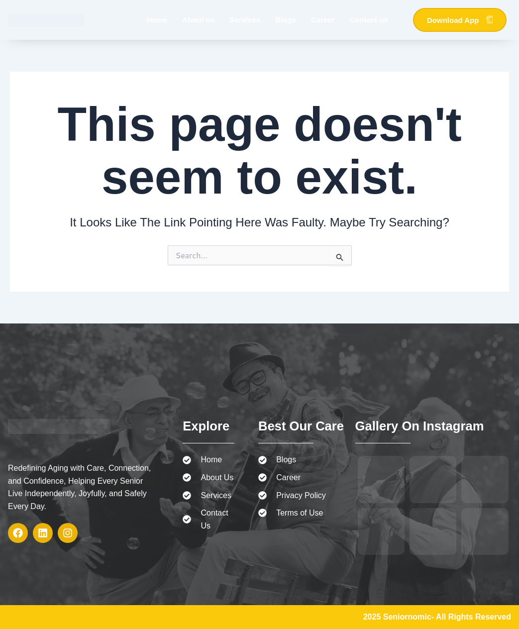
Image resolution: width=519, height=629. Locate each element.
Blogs (285, 19)
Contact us (368, 19)
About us (198, 19)
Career (323, 19)
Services (244, 19)
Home (157, 19)
